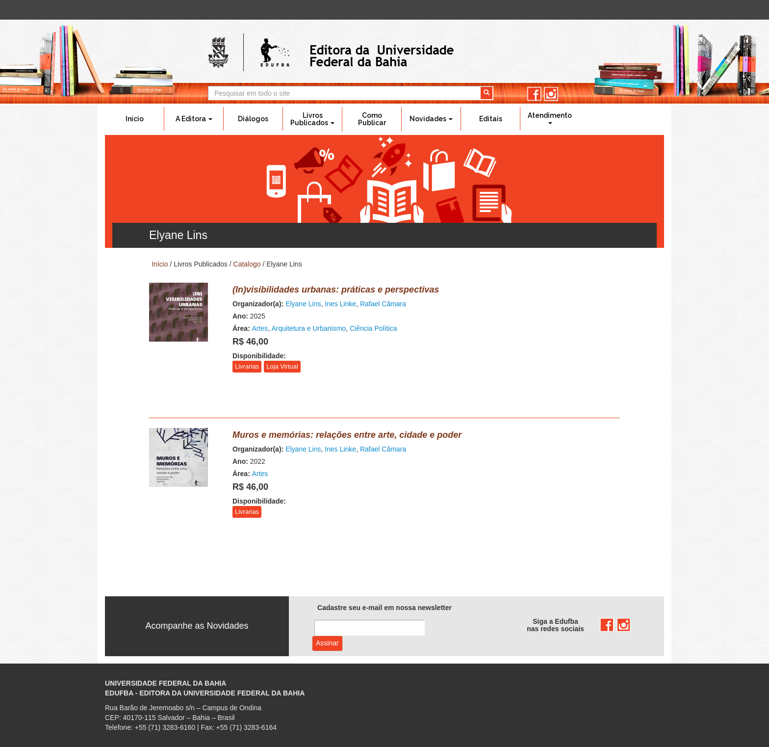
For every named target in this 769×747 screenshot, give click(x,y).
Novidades (431, 119)
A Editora (194, 119)
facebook (534, 94)
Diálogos (253, 119)
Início (135, 119)
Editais (490, 119)
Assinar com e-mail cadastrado (327, 643)
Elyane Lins (303, 304)
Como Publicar (372, 119)
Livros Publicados (312, 119)
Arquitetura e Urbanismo (308, 328)
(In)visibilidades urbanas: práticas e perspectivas (335, 289)
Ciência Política (373, 328)
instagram (551, 94)
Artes (260, 328)
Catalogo (247, 264)
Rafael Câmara (383, 304)
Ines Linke (340, 304)
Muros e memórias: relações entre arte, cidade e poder (346, 435)
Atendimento (550, 117)
